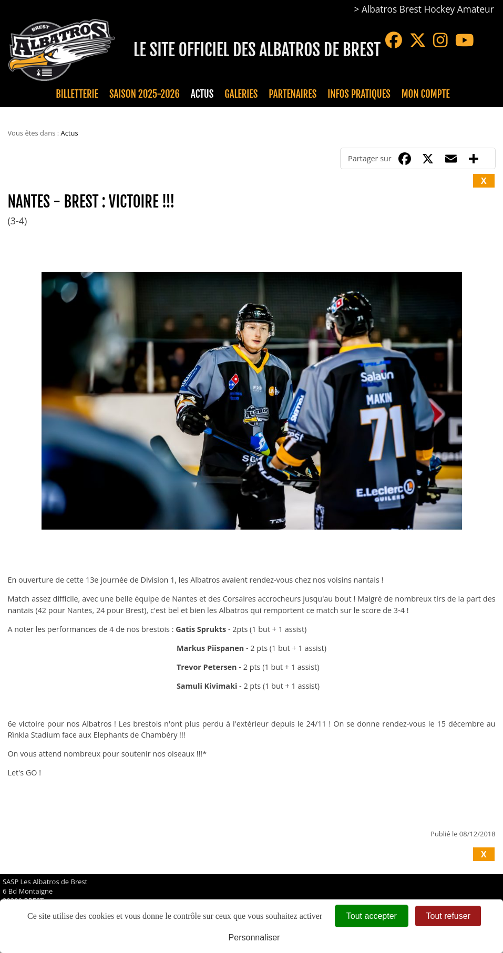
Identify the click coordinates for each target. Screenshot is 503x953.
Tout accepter (371, 915)
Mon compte (426, 94)
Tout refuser (448, 915)
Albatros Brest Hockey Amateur (428, 9)
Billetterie (77, 94)
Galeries (241, 94)
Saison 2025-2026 (144, 94)
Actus (202, 94)
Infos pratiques (358, 94)
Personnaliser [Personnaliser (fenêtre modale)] (254, 937)
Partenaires (292, 94)
